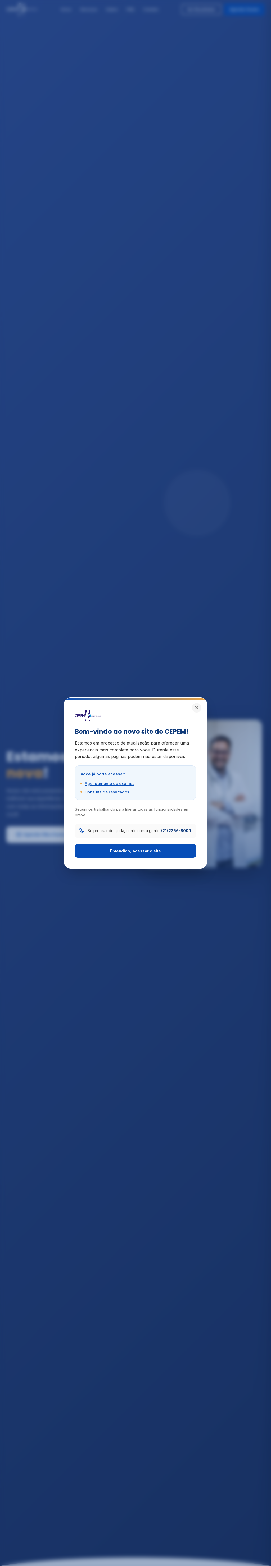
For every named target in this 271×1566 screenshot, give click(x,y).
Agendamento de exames (109, 783)
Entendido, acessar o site (135, 850)
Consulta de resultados (107, 792)
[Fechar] (196, 708)
